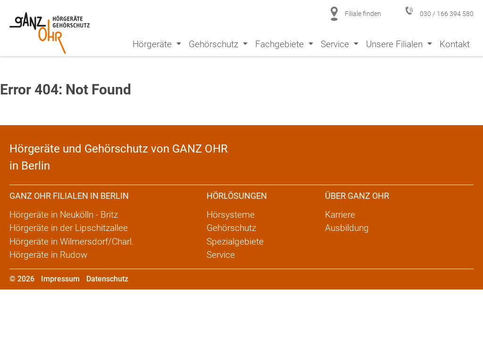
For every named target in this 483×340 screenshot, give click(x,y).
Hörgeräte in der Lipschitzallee (68, 227)
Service (221, 254)
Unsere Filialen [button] (395, 44)
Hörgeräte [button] (153, 44)
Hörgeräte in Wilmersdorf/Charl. (71, 241)
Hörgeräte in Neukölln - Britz (63, 214)
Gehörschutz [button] (215, 44)
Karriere (340, 214)
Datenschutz (107, 278)
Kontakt (455, 44)
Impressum (60, 278)
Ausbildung (347, 227)
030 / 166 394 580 (447, 13)
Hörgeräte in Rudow (48, 254)
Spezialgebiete (235, 241)
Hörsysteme (231, 214)
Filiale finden (363, 13)
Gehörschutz (231, 227)
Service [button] (336, 44)
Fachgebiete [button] (280, 44)
